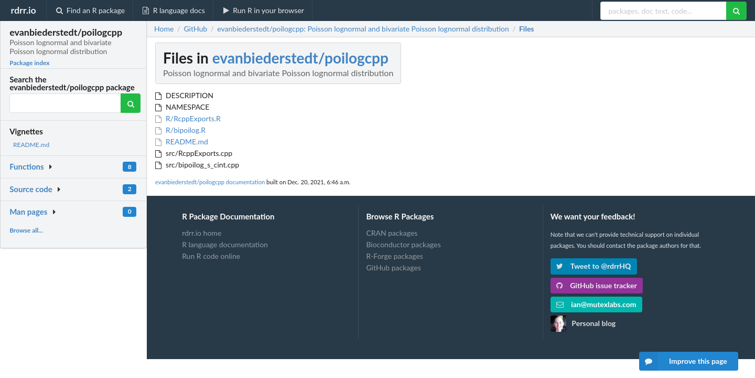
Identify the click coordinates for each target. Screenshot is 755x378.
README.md (31, 145)
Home (164, 29)
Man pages (28, 211)
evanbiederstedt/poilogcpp (300, 58)
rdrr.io (23, 10)
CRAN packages (391, 233)
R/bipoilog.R (180, 129)
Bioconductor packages (403, 244)
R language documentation (225, 244)
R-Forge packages (394, 255)
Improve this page (683, 361)
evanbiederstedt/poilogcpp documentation (210, 181)
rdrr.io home (201, 233)
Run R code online (211, 255)
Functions (26, 166)
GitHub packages (393, 267)
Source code (30, 189)
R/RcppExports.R (188, 118)
